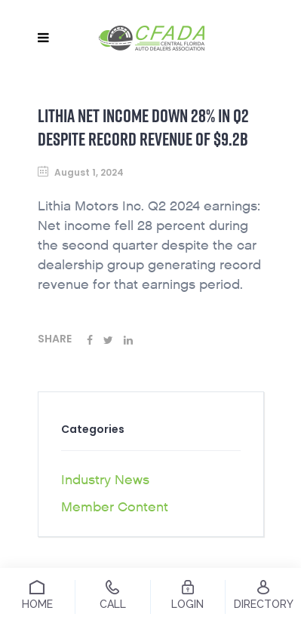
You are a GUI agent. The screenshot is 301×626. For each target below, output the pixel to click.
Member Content (114, 507)
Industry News (105, 480)
